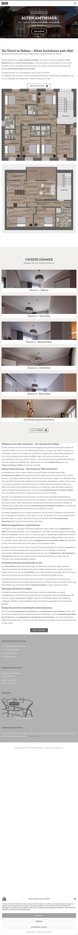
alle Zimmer (39, 618)
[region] (39, 22)
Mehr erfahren (39, 86)
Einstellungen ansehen (39, 927)
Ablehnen (39, 921)
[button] (75, 899)
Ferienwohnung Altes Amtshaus (39, 607)
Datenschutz (40, 932)
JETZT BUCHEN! (39, 818)
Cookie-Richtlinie (31, 932)
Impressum (48, 932)
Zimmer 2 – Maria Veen (39, 378)
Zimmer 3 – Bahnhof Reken (39, 435)
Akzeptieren (39, 915)
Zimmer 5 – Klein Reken (39, 550)
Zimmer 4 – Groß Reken (38, 492)
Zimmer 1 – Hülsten (39, 321)
